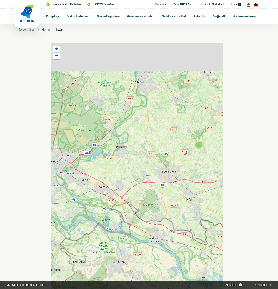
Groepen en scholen (140, 16)
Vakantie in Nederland (211, 4)
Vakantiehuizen (78, 16)
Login (236, 4)
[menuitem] (53, 16)
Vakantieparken (108, 16)
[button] (189, 199)
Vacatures (161, 4)
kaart (59, 29)
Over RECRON (182, 4)
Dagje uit (219, 16)
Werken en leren (244, 16)
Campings (53, 16)
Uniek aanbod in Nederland (64, 4)
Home (46, 29)
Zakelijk (199, 16)
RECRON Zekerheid (101, 4)
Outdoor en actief (174, 16)
